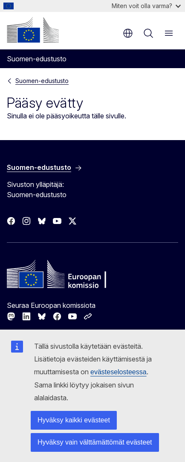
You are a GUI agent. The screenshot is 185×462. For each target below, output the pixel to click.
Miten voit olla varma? (146, 5)
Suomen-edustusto (42, 80)
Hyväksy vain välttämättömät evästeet (95, 442)
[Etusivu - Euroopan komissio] (33, 30)
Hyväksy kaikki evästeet (74, 420)
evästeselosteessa (118, 372)
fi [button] (128, 33)
